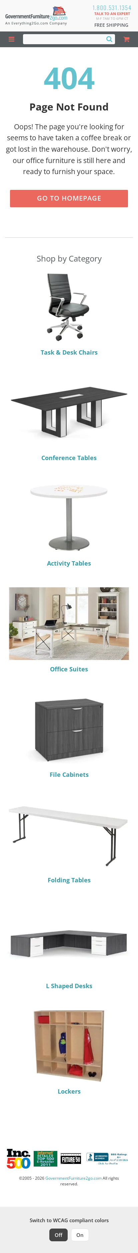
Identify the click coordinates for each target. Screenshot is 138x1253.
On (80, 1235)
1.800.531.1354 (112, 7)
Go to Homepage (69, 198)
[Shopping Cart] (126, 39)
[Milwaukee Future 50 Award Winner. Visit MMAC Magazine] (71, 1158)
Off (58, 1235)
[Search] (109, 38)
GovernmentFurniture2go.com (73, 1178)
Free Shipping (111, 25)
